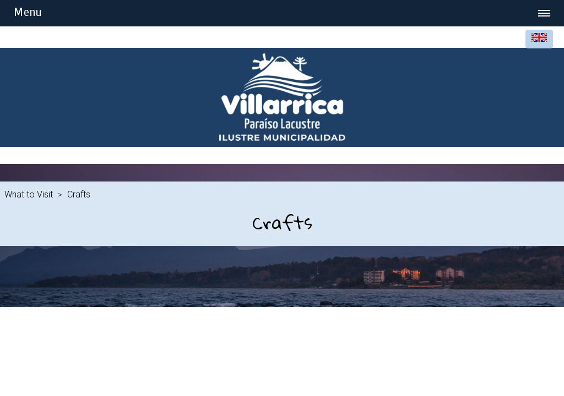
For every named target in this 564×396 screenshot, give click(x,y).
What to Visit (28, 194)
